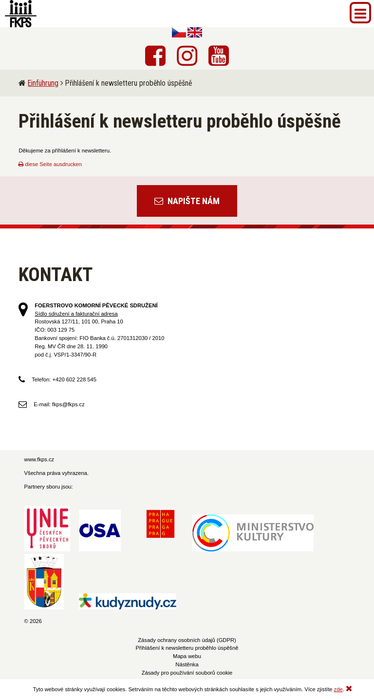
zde (338, 689)
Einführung (43, 83)
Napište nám (187, 201)
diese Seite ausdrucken (50, 164)
